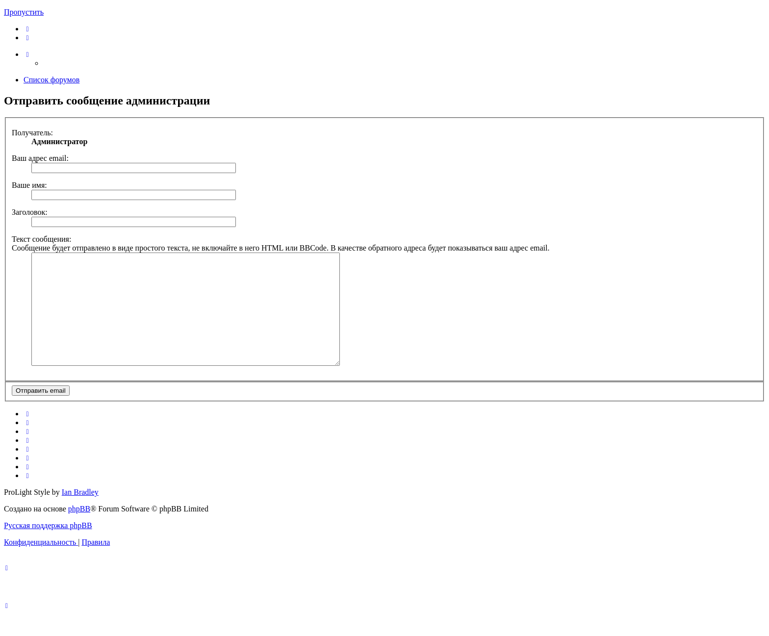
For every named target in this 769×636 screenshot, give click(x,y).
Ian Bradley (80, 514)
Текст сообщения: (41, 239)
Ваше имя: (29, 185)
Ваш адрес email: (40, 158)
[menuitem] (28, 29)
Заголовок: (30, 212)
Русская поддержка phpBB (48, 547)
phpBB (79, 531)
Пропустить (24, 12)
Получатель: (32, 132)
